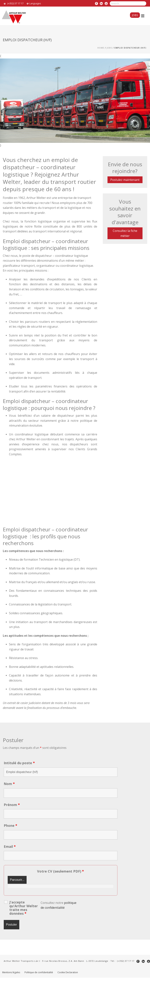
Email (10, 846)
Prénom (12, 804)
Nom (9, 783)
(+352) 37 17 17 (15, 3)
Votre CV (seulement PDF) (60, 871)
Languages (34, 3)
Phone (10, 825)
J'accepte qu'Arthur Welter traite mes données (23, 907)
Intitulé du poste (19, 763)
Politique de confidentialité (39, 972)
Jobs (135, 15)
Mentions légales (11, 972)
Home (100, 47)
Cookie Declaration (67, 972)
